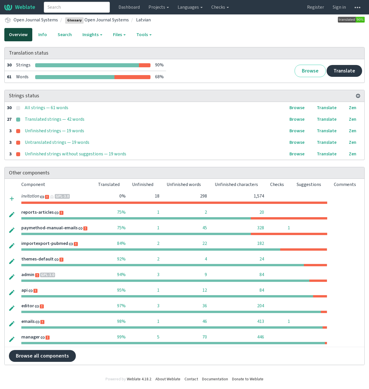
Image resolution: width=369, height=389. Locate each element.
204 (260, 306)
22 (204, 243)
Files (119, 34)
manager (30, 337)
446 (260, 337)
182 (260, 243)
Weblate (19, 7)
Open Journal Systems (36, 20)
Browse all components (42, 356)
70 (204, 337)
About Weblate (167, 379)
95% (121, 290)
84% (121, 243)
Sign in (339, 7)
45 (204, 228)
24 (261, 259)
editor (27, 306)
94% (121, 274)
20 (261, 212)
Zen (352, 108)
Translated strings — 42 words (54, 119)
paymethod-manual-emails (49, 228)
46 (204, 321)
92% (121, 259)
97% (121, 306)
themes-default (37, 259)
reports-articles (37, 212)
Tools (144, 34)
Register (315, 7)
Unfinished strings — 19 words (54, 131)
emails (28, 321)
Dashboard (129, 7)
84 (261, 274)
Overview (18, 34)
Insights (92, 34)
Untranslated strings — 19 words (57, 142)
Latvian (143, 20)
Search (65, 34)
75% (121, 212)
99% (121, 337)
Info (42, 34)
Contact (191, 379)
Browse (310, 71)
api (24, 290)
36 (204, 306)
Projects (158, 7)
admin (27, 274)
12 (204, 290)
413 (260, 321)
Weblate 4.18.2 (139, 379)
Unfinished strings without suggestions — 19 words (75, 154)
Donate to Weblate (247, 379)
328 (260, 228)
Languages (190, 7)
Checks (220, 7)
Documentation (215, 379)
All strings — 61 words (46, 108)
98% (121, 321)
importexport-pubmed (44, 243)
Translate (344, 71)
